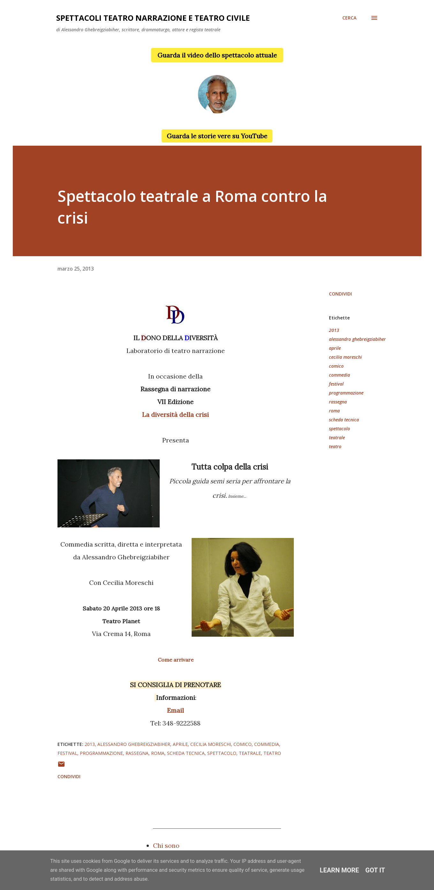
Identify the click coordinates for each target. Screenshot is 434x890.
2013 (334, 330)
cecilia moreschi (345, 357)
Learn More (339, 870)
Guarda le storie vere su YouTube (217, 136)
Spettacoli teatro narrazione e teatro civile (153, 17)
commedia (339, 375)
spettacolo (339, 429)
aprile (335, 348)
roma (334, 411)
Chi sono (166, 845)
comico (336, 366)
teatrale (337, 437)
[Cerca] (349, 18)
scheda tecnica (344, 420)
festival (336, 384)
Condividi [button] (340, 294)
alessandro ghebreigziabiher (357, 339)
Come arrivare (176, 659)
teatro (335, 446)
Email (175, 710)
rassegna (338, 402)
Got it (375, 870)
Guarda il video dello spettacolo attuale (217, 55)
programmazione (346, 393)
